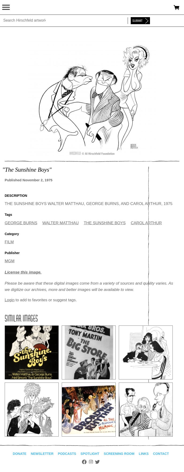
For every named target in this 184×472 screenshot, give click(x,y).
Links (144, 454)
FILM (9, 242)
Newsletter (42, 454)
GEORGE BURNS (21, 223)
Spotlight (89, 454)
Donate (20, 454)
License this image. (23, 272)
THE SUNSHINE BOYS (105, 223)
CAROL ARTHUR (146, 223)
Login (10, 300)
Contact (161, 454)
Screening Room (119, 454)
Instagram (91, 462)
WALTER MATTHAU (60, 223)
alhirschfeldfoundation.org (20, 7)
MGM (10, 261)
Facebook (84, 462)
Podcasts (67, 454)
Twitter (97, 462)
